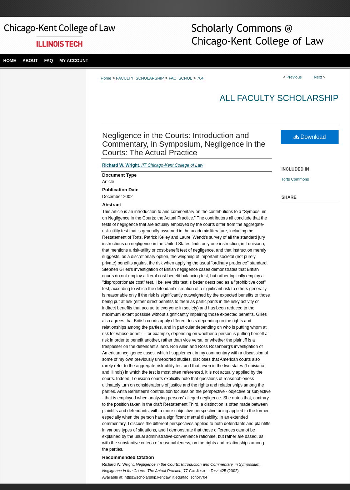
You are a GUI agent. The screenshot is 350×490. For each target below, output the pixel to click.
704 (200, 78)
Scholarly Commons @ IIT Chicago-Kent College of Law (246, 35)
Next (318, 77)
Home (106, 78)
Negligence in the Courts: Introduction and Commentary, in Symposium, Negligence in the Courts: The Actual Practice (183, 144)
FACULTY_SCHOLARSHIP (140, 78)
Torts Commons (295, 179)
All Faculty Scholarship (279, 98)
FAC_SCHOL (180, 78)
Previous (294, 77)
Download (310, 137)
